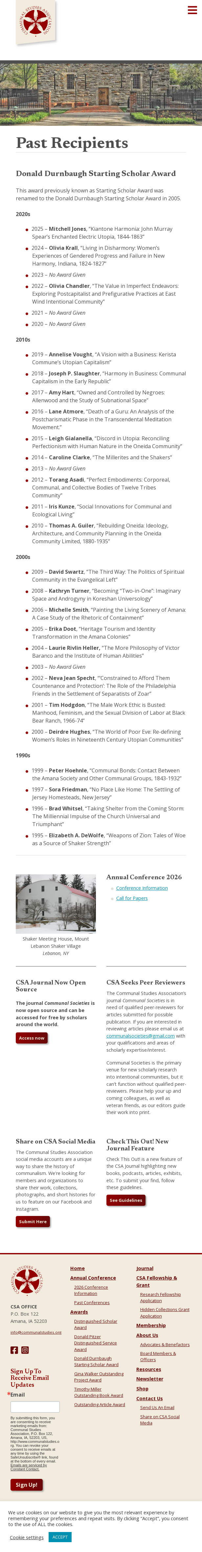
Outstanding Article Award (99, 1404)
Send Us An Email (157, 1407)
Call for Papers (132, 898)
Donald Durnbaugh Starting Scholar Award (96, 1361)
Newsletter (149, 1379)
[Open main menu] (192, 10)
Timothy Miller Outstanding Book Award (98, 1392)
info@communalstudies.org (36, 1332)
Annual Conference (93, 1278)
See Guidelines (126, 1200)
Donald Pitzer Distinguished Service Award (95, 1343)
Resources (148, 1369)
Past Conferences (92, 1302)
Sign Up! (26, 1484)
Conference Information (142, 888)
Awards (79, 1312)
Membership (151, 1325)
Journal (144, 1268)
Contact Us (149, 1398)
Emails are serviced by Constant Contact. (29, 1467)
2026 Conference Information (91, 1290)
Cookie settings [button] (27, 1537)
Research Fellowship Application (160, 1297)
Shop (142, 1388)
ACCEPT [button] (60, 1537)
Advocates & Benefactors (165, 1344)
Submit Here (33, 1221)
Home (77, 1268)
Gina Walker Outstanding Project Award (98, 1377)
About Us (147, 1335)
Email (18, 1394)
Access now (31, 1038)
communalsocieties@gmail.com (140, 1036)
